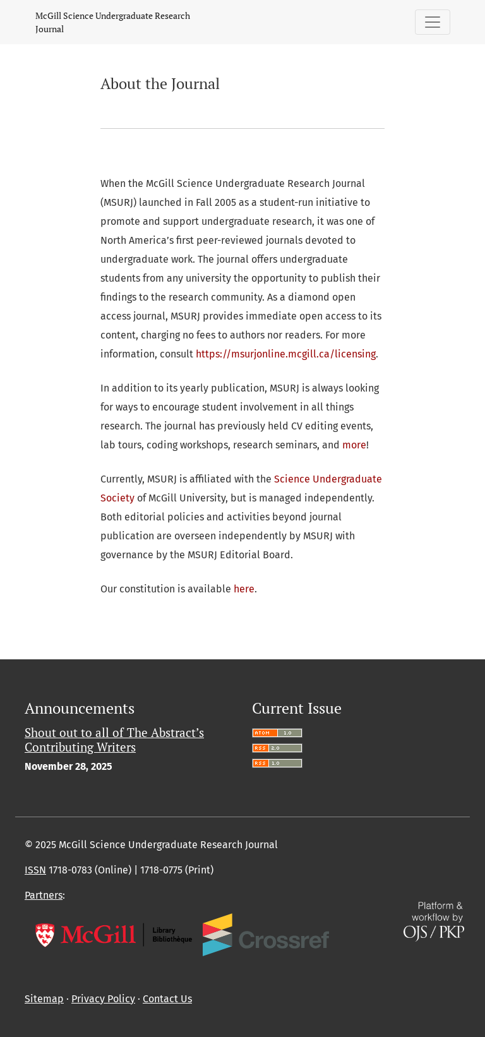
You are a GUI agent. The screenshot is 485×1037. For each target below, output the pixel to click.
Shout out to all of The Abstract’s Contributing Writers (114, 739)
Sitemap (44, 999)
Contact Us (167, 999)
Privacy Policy (103, 999)
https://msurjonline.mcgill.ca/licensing (286, 354)
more (354, 445)
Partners (44, 895)
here (244, 589)
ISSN (35, 870)
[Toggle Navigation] (432, 22)
